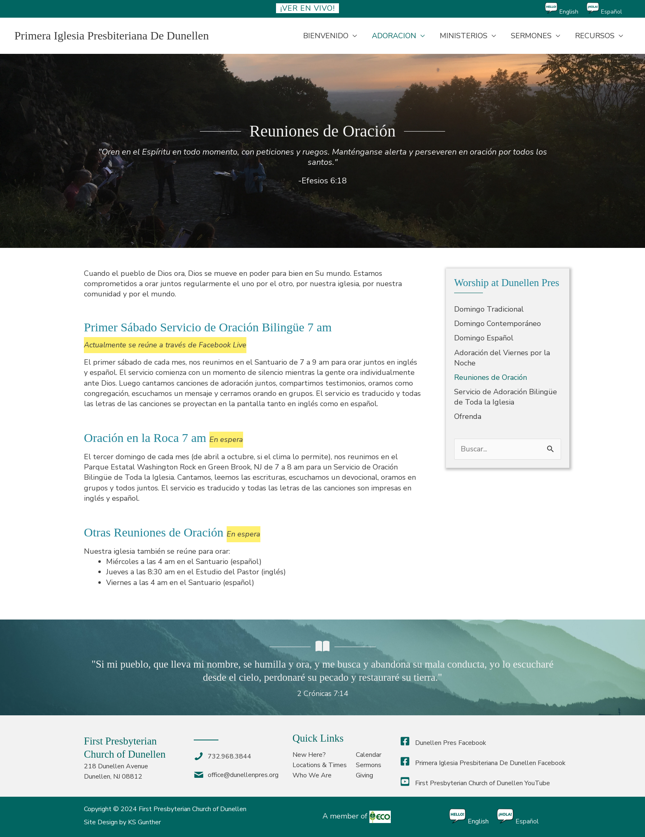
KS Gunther (144, 822)
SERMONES (531, 36)
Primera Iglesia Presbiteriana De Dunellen (111, 35)
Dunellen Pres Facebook (443, 742)
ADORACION (394, 36)
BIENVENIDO (325, 36)
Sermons (368, 765)
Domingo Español (483, 338)
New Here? (309, 754)
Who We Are (312, 775)
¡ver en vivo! (307, 8)
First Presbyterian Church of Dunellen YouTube (475, 783)
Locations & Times (319, 765)
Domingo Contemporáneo (497, 323)
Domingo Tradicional (489, 309)
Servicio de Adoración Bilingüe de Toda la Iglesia (505, 397)
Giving (364, 775)
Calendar (368, 754)
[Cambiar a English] (566, 8)
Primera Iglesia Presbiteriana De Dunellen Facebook (483, 763)
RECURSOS (595, 36)
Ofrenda (467, 416)
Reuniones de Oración (490, 377)
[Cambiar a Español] (608, 8)
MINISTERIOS (463, 36)
